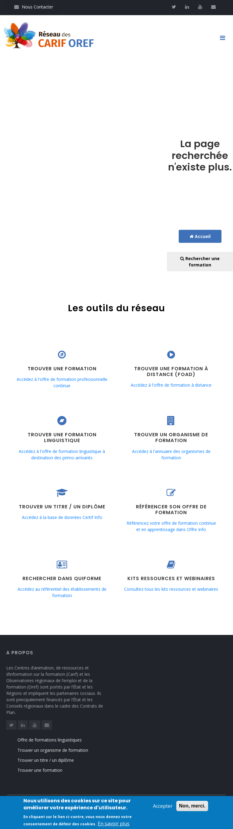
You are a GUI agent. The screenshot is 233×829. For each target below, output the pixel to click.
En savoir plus (114, 825)
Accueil (200, 236)
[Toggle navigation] (225, 37)
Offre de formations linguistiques (54, 740)
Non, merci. (192, 807)
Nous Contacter (33, 7)
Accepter (163, 807)
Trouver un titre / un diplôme (50, 760)
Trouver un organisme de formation (57, 750)
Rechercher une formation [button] (200, 262)
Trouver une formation (44, 770)
